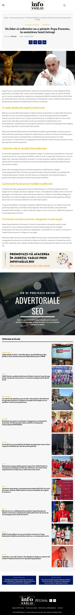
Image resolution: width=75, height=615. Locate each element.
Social (4, 554)
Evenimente (46, 25)
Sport (4, 374)
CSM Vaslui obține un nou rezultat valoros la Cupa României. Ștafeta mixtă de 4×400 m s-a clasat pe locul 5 (25, 535)
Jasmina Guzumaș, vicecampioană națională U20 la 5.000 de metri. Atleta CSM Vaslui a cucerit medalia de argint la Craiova (26, 490)
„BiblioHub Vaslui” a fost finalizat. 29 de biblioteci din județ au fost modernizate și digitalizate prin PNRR (24, 355)
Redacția (13, 36)
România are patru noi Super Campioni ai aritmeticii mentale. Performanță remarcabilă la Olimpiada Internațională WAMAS (24, 423)
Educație (5, 419)
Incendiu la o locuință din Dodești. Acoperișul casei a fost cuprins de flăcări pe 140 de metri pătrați (26, 445)
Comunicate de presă (16, 18)
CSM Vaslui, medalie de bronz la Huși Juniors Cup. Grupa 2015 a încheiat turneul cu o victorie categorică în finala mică (26, 378)
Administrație (6, 352)
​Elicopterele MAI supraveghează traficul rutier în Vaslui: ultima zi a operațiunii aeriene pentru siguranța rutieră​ (55, 581)
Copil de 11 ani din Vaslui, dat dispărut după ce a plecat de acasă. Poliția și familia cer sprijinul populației (26, 558)
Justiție (4, 442)
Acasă (6, 18)
